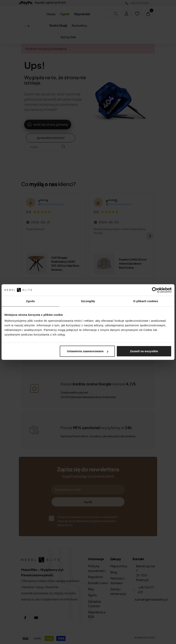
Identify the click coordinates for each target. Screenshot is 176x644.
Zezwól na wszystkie (144, 351)
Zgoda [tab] (30, 301)
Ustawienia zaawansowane (87, 351)
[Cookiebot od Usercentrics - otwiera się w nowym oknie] (155, 290)
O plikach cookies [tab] (145, 301)
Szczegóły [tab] (88, 301)
